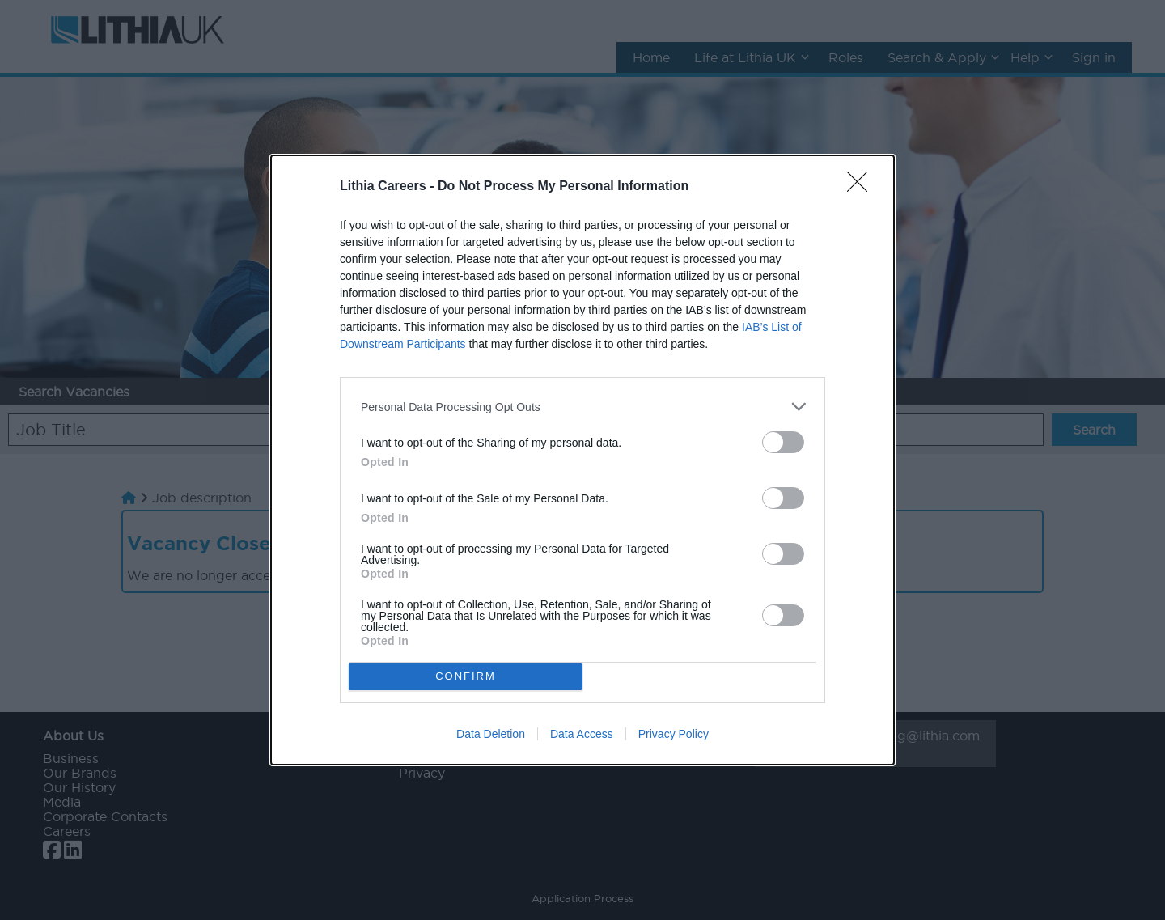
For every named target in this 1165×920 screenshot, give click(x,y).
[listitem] (582, 406)
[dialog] (582, 459)
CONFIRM (465, 676)
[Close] (862, 187)
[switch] (783, 442)
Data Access (581, 733)
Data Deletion (490, 733)
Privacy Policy (673, 733)
